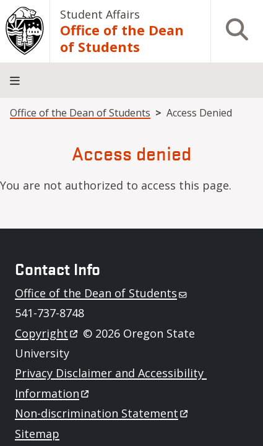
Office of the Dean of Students (122, 38)
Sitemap (37, 433)
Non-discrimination (102, 413)
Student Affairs (100, 14)
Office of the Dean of (102, 293)
